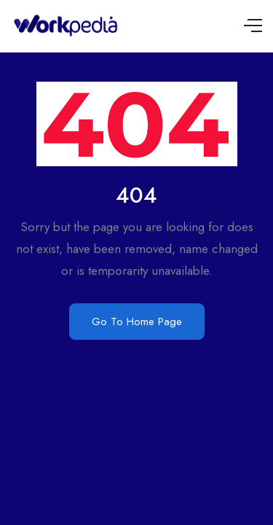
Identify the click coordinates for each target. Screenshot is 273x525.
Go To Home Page (137, 322)
